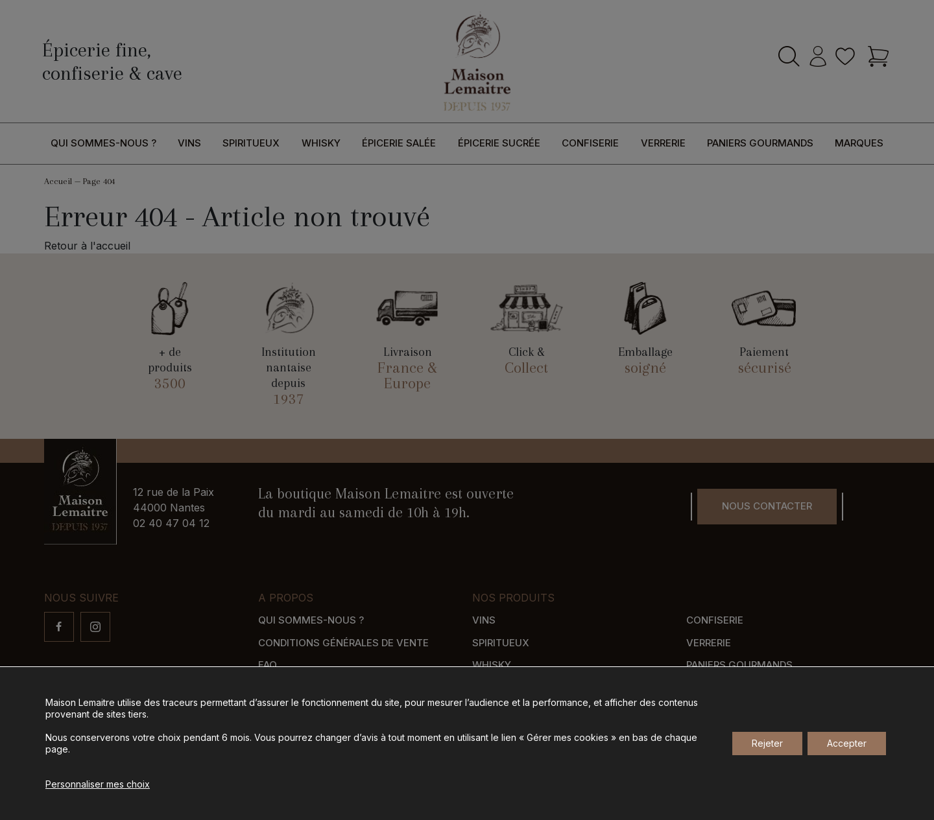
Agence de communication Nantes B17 (353, 751)
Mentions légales (504, 751)
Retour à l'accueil (87, 245)
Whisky (321, 143)
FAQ (267, 665)
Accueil (58, 181)
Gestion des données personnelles (644, 751)
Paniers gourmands (760, 143)
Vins (189, 143)
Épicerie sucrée (499, 143)
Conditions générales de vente (343, 643)
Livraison (283, 687)
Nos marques (722, 687)
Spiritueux (251, 143)
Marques (859, 143)
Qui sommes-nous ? (103, 143)
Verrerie (663, 143)
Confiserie (590, 143)
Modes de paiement (309, 709)
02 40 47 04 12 (171, 523)
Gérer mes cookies (789, 751)
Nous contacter (767, 506)
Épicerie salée (399, 143)
